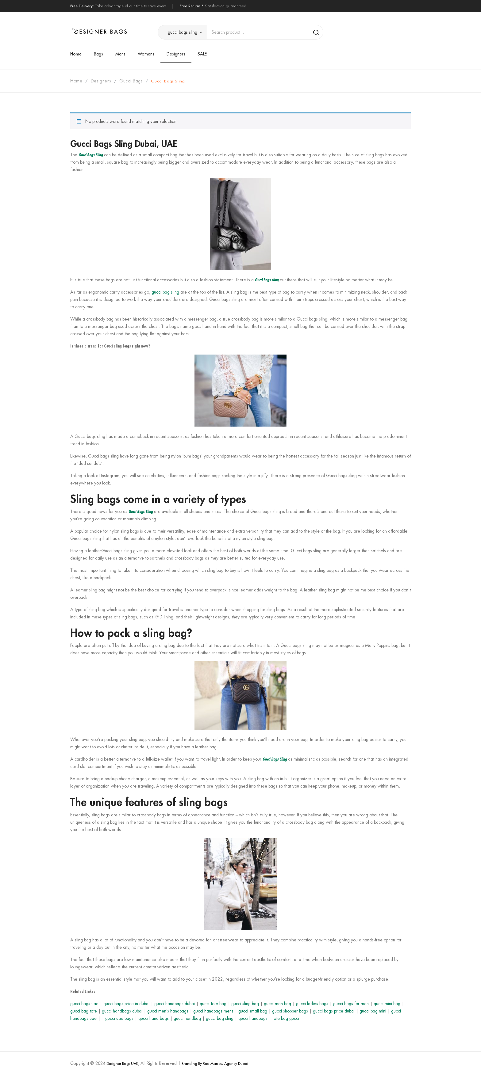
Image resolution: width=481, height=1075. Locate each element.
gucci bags (131, 81)
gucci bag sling (165, 292)
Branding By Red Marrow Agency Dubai (215, 1063)
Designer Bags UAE (122, 1063)
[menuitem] (79, 54)
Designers (101, 81)
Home (76, 81)
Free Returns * (192, 6)
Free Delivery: (82, 6)
